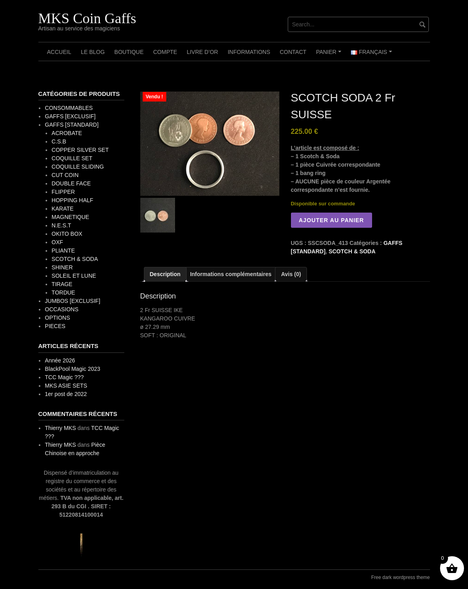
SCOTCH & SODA (352, 251)
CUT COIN (65, 175)
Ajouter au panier (331, 220)
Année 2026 (60, 360)
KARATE (63, 208)
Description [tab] (165, 274)
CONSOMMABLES (69, 108)
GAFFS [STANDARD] (71, 124)
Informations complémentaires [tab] (230, 274)
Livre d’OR (202, 52)
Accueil (59, 52)
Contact (293, 52)
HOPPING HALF (72, 200)
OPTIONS (57, 317)
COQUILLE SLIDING (78, 166)
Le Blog (93, 52)
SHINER (62, 267)
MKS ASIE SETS (66, 385)
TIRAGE (62, 284)
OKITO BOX (67, 234)
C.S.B (59, 141)
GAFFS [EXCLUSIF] (70, 116)
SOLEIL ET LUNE (74, 276)
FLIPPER (63, 192)
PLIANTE (63, 250)
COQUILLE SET (72, 158)
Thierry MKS (60, 428)
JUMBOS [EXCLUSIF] (72, 301)
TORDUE (63, 292)
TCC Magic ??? (64, 377)
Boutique (128, 52)
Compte (165, 52)
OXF (57, 242)
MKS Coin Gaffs (87, 18)
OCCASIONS (61, 309)
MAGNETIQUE (70, 217)
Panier (330, 55)
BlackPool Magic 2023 (72, 369)
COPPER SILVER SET (80, 150)
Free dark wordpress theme (400, 577)
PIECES (55, 326)
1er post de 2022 (66, 394)
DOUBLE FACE (71, 183)
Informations (249, 52)
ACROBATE (67, 133)
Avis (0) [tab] (291, 274)
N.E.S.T (61, 225)
